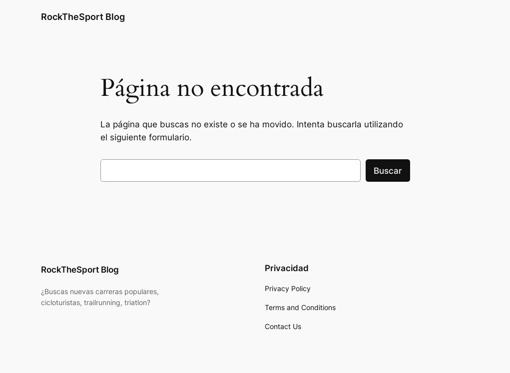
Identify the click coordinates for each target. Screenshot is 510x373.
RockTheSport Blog (83, 16)
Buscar (388, 171)
